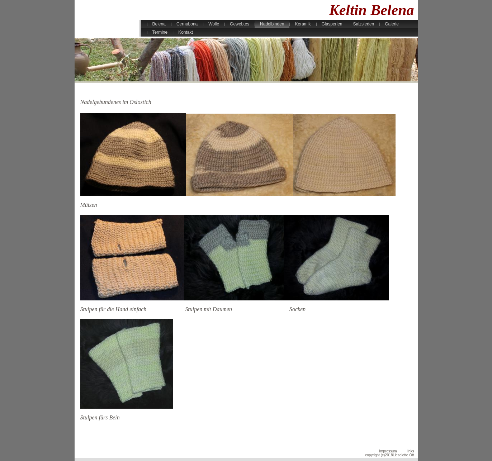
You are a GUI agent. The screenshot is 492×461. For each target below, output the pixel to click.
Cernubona (187, 24)
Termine (160, 32)
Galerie (392, 24)
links (410, 451)
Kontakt (185, 32)
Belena (159, 24)
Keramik (303, 24)
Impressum (388, 451)
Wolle (213, 24)
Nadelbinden (272, 24)
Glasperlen (332, 24)
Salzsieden (363, 24)
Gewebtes (239, 24)
